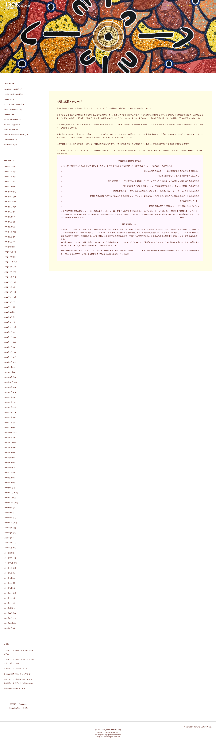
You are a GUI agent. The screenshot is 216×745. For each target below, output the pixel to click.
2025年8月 (8, 212)
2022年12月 (8, 372)
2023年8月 (8, 332)
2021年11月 (8, 437)
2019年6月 (8, 583)
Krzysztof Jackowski (12, 104)
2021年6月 (8, 463)
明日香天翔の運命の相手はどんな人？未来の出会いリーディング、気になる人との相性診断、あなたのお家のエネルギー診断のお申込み (144, 196)
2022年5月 (8, 407)
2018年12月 (8, 613)
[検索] (210, 5)
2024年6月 (8, 282)
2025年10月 (8, 201)
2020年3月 (8, 538)
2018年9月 (8, 628)
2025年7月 (8, 217)
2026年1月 (8, 186)
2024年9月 (8, 267)
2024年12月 (8, 252)
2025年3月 (8, 237)
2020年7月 (8, 518)
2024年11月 (8, 257)
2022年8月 (8, 392)
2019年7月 (8, 578)
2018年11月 (8, 618)
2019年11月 (8, 558)
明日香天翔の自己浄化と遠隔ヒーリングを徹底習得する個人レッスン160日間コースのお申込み (161, 186)
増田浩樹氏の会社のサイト (14, 688)
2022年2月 (8, 422)
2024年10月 (8, 262)
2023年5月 (8, 347)
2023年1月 (8, 367)
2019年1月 (8, 608)
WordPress (206, 726)
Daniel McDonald (11, 89)
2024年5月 (8, 287)
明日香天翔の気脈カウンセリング (17, 674)
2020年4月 (8, 533)
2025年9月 (8, 207)
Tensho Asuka (9, 119)
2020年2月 (8, 543)
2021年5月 (8, 467)
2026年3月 (8, 176)
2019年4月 (8, 593)
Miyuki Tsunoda (10, 109)
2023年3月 (8, 357)
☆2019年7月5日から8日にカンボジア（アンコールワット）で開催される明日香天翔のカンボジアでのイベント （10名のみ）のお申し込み (116, 166)
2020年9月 (8, 508)
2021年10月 (8, 442)
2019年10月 (8, 563)
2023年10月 (8, 322)
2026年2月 (8, 181)
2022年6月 (8, 402)
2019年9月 (8, 568)
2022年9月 (8, 387)
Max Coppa (8, 129)
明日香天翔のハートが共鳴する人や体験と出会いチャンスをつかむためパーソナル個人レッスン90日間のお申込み (153, 181)
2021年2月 (8, 482)
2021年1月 (8, 488)
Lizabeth (7, 114)
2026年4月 (8, 171)
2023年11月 (8, 317)
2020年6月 (8, 523)
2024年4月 (8, 292)
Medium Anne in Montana (14, 134)
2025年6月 (8, 222)
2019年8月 (8, 573)
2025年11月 (8, 197)
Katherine (8, 99)
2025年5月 (8, 227)
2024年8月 (8, 272)
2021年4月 (8, 472)
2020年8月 (8, 513)
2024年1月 (8, 307)
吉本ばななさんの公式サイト (15, 668)
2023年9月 (8, 327)
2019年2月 (8, 603)
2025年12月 (8, 192)
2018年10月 (8, 623)
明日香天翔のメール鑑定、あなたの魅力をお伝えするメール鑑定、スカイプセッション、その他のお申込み (156, 191)
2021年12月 (8, 432)
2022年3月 (8, 417)
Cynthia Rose (9, 139)
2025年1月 (8, 247)
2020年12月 (8, 493)
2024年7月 (8, 277)
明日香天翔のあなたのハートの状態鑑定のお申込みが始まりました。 (171, 171)
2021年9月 (8, 447)
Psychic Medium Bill (12, 94)
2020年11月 (8, 498)
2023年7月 (8, 337)
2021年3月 (8, 478)
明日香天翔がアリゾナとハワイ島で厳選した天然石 (178, 176)
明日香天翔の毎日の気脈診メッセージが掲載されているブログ (174, 206)
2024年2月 (8, 302)
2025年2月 (8, 242)
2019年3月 (8, 598)
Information (9, 144)
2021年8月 (8, 452)
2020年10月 (8, 503)
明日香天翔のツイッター (189, 201)
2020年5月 (8, 528)
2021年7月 (8, 457)
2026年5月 (8, 166)
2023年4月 (8, 352)
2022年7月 (8, 397)
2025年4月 (8, 232)
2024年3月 (8, 297)
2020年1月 (8, 548)
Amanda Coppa (10, 124)
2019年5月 (8, 588)
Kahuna (196, 726)
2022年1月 (8, 427)
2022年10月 (8, 382)
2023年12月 (8, 312)
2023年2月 (8, 362)
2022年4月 (8, 412)
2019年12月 (8, 553)
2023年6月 (8, 342)
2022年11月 (8, 377)
